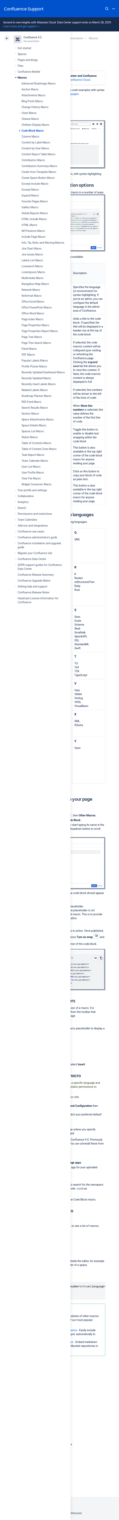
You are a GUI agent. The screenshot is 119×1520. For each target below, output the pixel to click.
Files (20, 65)
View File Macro (31, 478)
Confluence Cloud (79, 79)
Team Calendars (27, 519)
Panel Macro (29, 348)
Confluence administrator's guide (37, 537)
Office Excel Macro (33, 301)
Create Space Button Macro (38, 177)
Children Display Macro (35, 124)
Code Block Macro (33, 130)
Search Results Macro (35, 407)
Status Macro (30, 437)
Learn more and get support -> (21, 26)
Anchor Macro (30, 89)
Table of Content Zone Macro (39, 449)
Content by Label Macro (36, 142)
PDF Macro (28, 354)
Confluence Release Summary (36, 574)
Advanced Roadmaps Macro (39, 83)
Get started (24, 48)
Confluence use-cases (31, 531)
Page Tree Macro (32, 337)
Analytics (23, 502)
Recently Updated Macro (36, 378)
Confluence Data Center (32, 559)
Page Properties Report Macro (40, 331)
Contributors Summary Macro (39, 166)
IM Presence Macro (33, 230)
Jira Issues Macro (32, 254)
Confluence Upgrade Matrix (34, 580)
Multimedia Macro (32, 278)
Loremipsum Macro (33, 272)
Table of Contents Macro (36, 443)
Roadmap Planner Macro (36, 395)
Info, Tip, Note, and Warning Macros (43, 242)
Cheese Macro (30, 118)
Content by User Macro (35, 148)
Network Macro (31, 289)
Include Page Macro (33, 236)
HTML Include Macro (34, 219)
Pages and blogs (28, 59)
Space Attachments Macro (38, 419)
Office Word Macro (33, 313)
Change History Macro (35, 107)
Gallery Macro (30, 207)
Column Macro (30, 136)
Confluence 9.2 (32, 37)
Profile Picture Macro (34, 366)
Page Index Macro (32, 319)
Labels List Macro (32, 260)
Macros (22, 77)
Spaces (22, 54)
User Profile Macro (33, 472)
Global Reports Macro (35, 213)
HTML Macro (29, 225)
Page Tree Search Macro (36, 342)
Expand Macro (30, 195)
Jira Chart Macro (32, 248)
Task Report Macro (33, 454)
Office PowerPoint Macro (37, 307)
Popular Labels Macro (35, 360)
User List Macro (31, 466)
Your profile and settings (32, 490)
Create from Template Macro (39, 171)
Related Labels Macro (35, 390)
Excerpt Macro (30, 189)
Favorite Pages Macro (35, 201)
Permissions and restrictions (35, 513)
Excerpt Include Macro (35, 183)
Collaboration (26, 496)
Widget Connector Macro (36, 484)
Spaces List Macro (33, 431)
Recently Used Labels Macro (39, 384)
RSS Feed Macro (31, 401)
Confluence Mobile (29, 71)
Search (107, 9)
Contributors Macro (33, 160)
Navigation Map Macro (35, 283)
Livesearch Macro (32, 266)
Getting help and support (32, 586)
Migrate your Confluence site (35, 553)
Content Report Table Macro (38, 154)
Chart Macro (29, 113)
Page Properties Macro (35, 325)
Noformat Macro (31, 295)
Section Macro (30, 413)
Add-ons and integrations (33, 525)
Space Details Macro (34, 425)
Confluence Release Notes (33, 592)
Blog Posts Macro (32, 101)
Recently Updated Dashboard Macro (43, 372)
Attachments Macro (33, 95)
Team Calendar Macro (35, 460)
